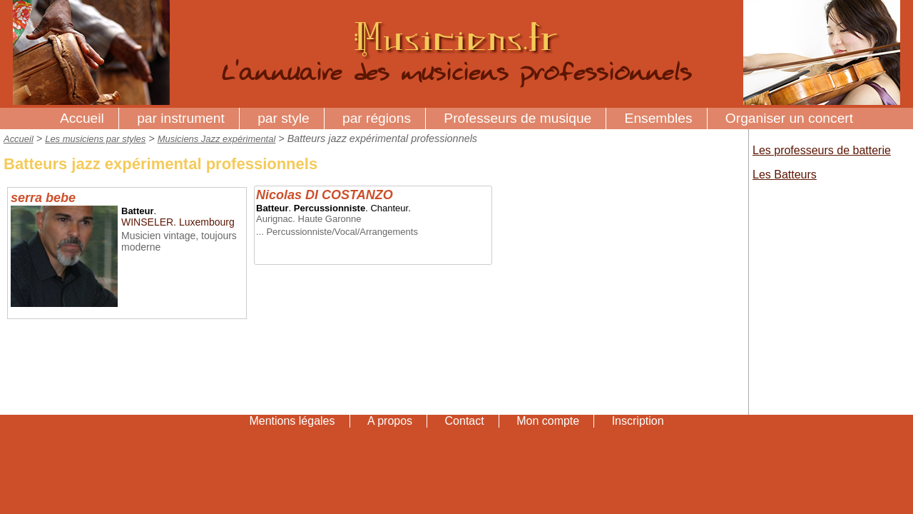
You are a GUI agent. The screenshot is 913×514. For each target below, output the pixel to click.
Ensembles (659, 118)
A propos (389, 421)
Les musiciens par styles (95, 138)
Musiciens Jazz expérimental (217, 138)
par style (283, 118)
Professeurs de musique (517, 118)
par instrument (181, 118)
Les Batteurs (785, 174)
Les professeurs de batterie (822, 150)
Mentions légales (292, 421)
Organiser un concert (789, 118)
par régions (376, 118)
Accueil (82, 118)
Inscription (638, 421)
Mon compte (547, 421)
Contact (464, 421)
